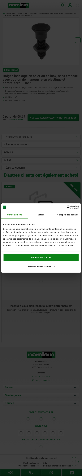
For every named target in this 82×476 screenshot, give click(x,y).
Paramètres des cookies (41, 266)
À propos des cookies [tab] (68, 215)
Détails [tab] (41, 215)
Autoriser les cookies (41, 257)
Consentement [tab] (14, 215)
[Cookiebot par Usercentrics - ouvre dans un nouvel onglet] (67, 207)
